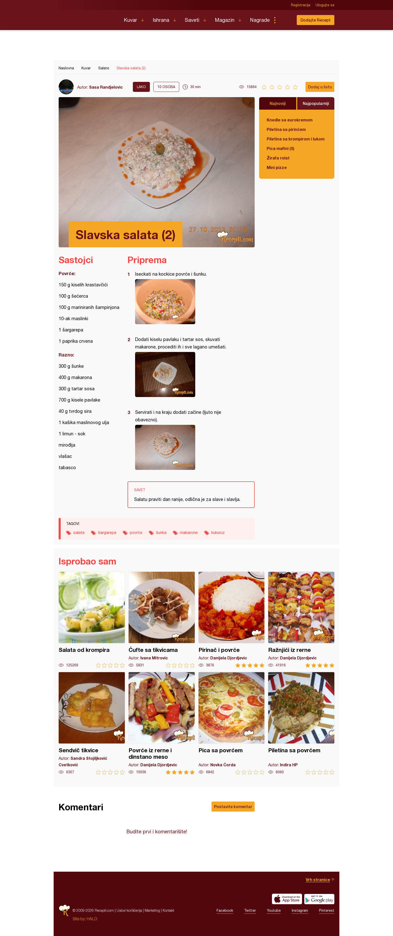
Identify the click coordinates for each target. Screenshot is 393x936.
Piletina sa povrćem (301, 723)
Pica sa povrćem (232, 723)
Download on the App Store (287, 899)
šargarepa (107, 532)
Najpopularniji (316, 103)
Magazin (224, 20)
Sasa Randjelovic (106, 87)
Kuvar (130, 20)
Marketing (152, 910)
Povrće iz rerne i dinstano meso (162, 723)
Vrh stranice (318, 879)
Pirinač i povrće (232, 620)
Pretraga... (284, 20)
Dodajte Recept (316, 20)
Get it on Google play (319, 899)
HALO (92, 918)
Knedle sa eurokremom (290, 119)
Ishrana (161, 20)
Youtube (274, 910)
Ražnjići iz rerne (301, 620)
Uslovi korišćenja (129, 910)
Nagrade (260, 20)
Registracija (300, 5)
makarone (189, 532)
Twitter (250, 910)
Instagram (300, 910)
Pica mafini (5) (280, 148)
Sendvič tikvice (92, 723)
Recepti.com (87, 18)
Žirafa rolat (278, 157)
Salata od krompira (92, 620)
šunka (161, 532)
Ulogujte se (325, 5)
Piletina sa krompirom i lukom (296, 138)
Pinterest (326, 910)
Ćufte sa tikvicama (162, 620)
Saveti (192, 20)
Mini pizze (277, 167)
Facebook (225, 910)
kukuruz (218, 532)
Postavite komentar (233, 806)
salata (78, 532)
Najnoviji (278, 103)
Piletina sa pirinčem (286, 129)
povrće (136, 532)
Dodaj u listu (320, 86)
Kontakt (168, 910)
